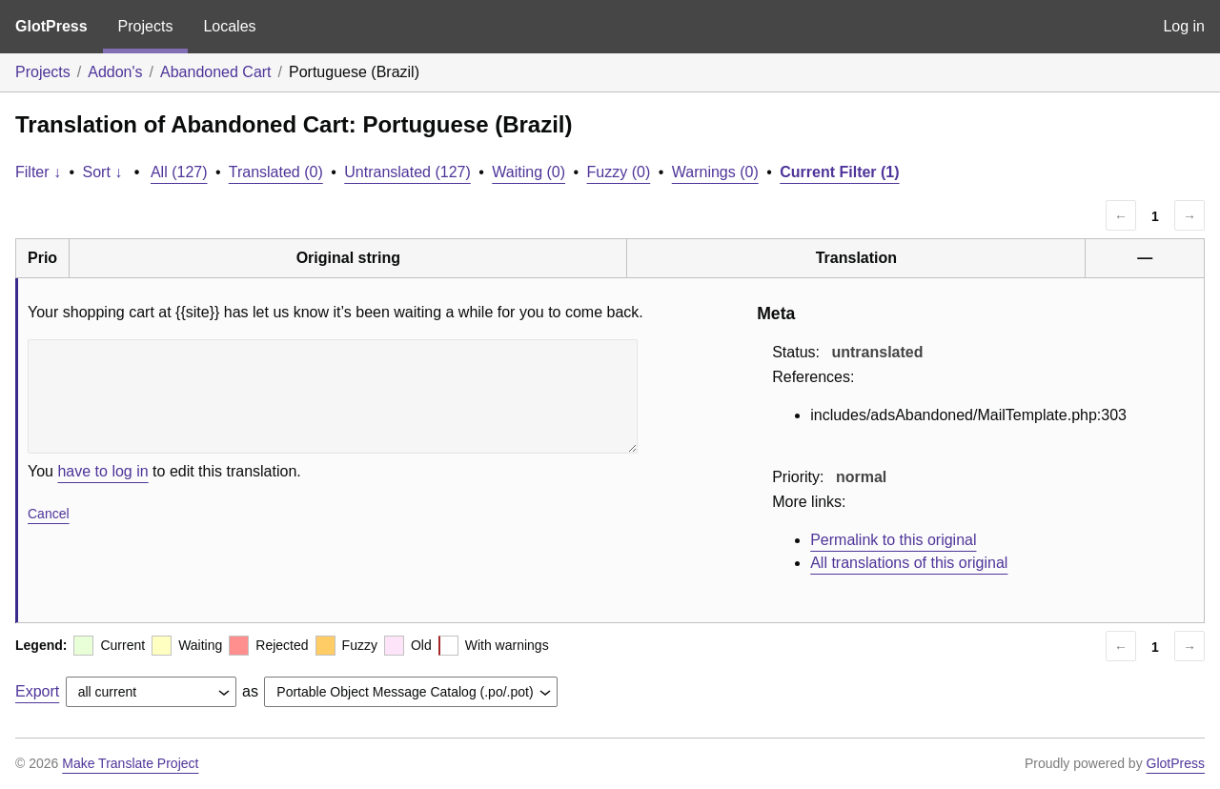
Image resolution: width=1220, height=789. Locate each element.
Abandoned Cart (216, 72)
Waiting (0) (528, 172)
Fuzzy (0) (619, 172)
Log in (1184, 26)
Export (37, 691)
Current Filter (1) (839, 172)
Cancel (49, 513)
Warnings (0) (715, 172)
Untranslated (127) (407, 172)
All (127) (179, 172)
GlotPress (51, 26)
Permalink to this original (893, 540)
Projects (145, 26)
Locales (229, 26)
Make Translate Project (130, 763)
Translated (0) (276, 172)
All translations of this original (908, 563)
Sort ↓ (103, 172)
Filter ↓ (38, 172)
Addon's (115, 72)
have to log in (102, 471)
